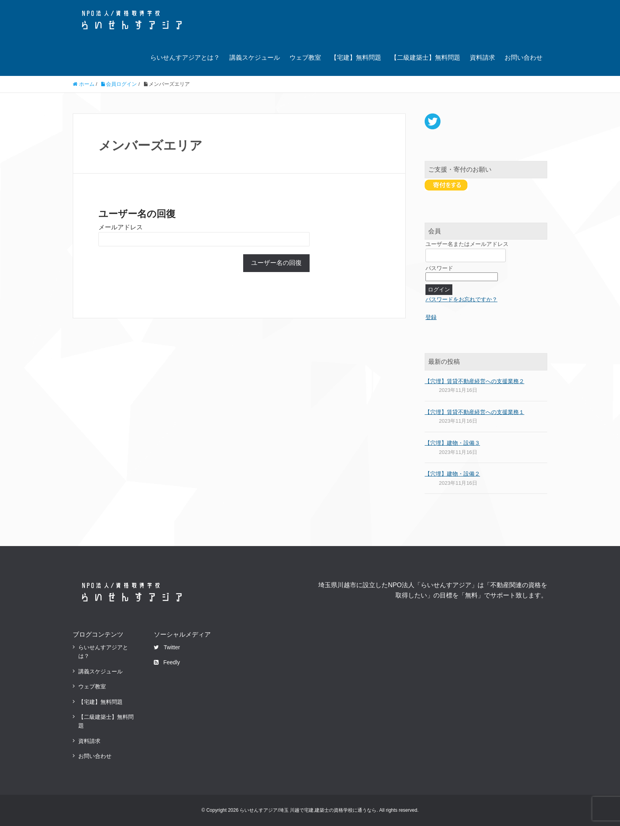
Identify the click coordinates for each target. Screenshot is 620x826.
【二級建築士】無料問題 (425, 57)
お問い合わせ (523, 57)
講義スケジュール (254, 57)
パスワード (439, 268)
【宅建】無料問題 (356, 57)
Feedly (167, 662)
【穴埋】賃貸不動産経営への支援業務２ (474, 381)
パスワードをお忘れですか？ (461, 299)
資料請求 (482, 57)
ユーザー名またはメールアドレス (466, 244)
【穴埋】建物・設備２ (452, 474)
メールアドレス (120, 227)
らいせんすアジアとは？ (185, 57)
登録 (431, 317)
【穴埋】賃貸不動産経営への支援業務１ (474, 412)
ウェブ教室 (305, 57)
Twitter (167, 647)
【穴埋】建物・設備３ (452, 443)
